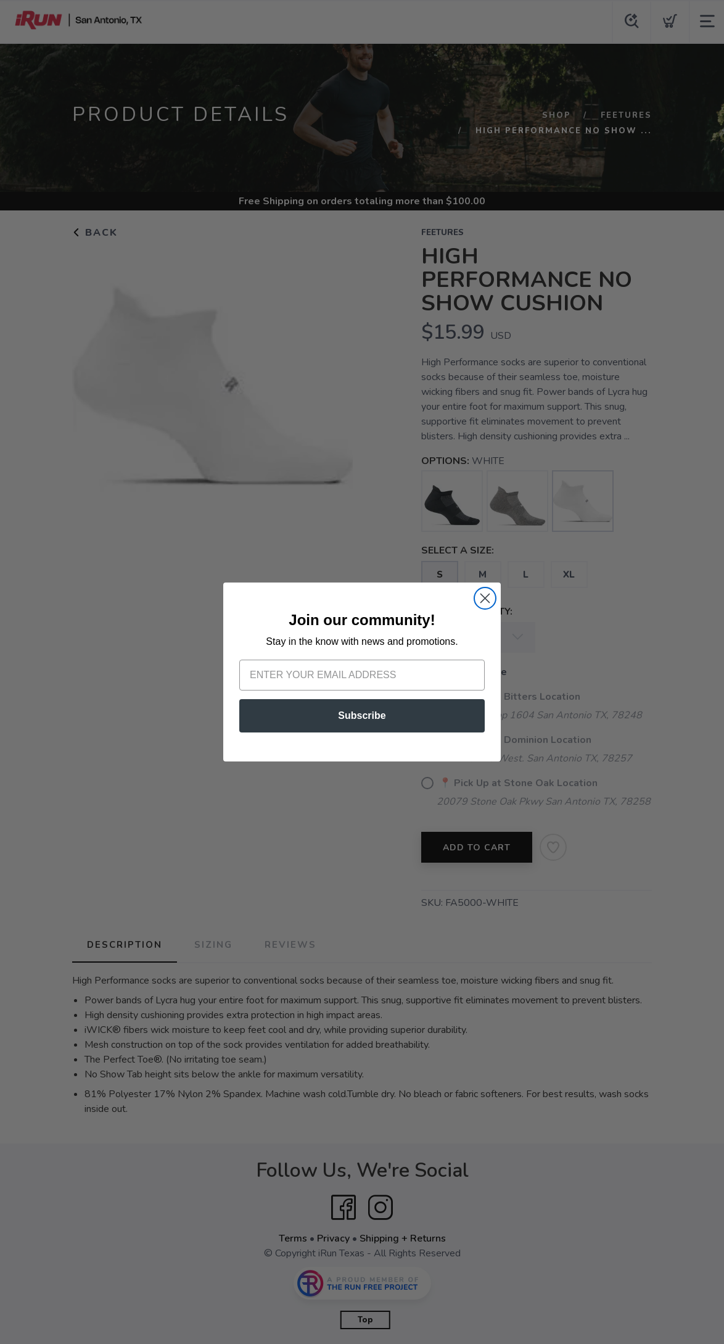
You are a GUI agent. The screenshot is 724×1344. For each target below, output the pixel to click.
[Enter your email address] (362, 675)
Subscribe (361, 715)
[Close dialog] (485, 598)
